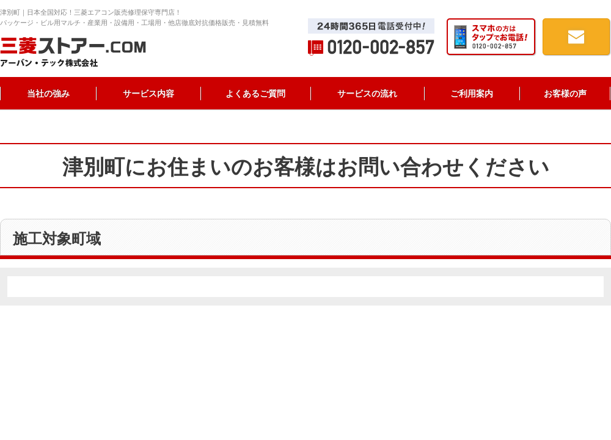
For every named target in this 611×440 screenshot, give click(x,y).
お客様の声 (565, 93)
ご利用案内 (471, 93)
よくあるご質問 (255, 93)
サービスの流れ (367, 93)
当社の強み (48, 93)
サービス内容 (148, 93)
